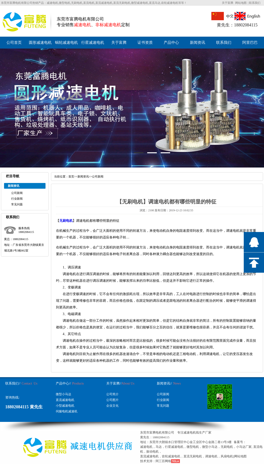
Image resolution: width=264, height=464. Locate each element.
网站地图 (241, 3)
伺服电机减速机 (66, 411)
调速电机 (211, 456)
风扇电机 (227, 456)
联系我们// (12, 383)
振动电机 (152, 451)
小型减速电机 (65, 405)
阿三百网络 (163, 461)
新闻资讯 (197, 42)
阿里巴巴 (250, 42)
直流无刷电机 (192, 456)
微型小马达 (63, 394)
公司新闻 (17, 193)
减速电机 (146, 447)
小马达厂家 (244, 447)
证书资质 (145, 42)
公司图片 (112, 400)
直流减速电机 (65, 400)
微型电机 (193, 447)
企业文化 (112, 405)
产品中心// (63, 383)
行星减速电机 (92, 42)
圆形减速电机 (40, 42)
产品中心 (171, 42)
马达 (159, 447)
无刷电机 (66, 220)
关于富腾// (114, 383)
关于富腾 (227, 3)
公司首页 (14, 42)
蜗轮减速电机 (66, 42)
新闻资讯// (164, 383)
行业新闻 (17, 198)
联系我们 (254, 3)
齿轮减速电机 (171, 456)
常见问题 (17, 204)
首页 (71, 176)
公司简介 (112, 394)
